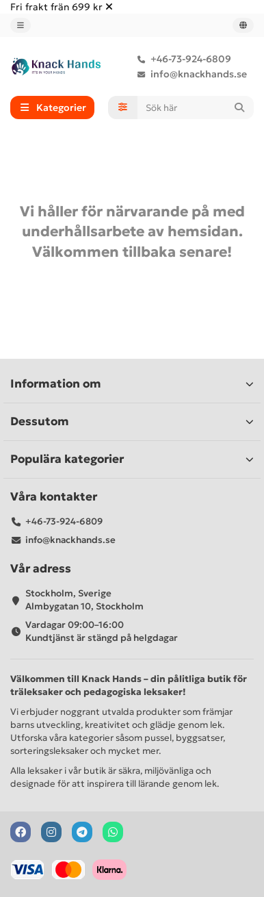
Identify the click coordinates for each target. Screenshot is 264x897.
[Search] (195, 107)
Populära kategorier (132, 459)
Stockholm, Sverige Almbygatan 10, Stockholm (84, 600)
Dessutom (132, 421)
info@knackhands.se (189, 74)
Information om (132, 384)
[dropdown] (20, 25)
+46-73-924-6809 (181, 59)
